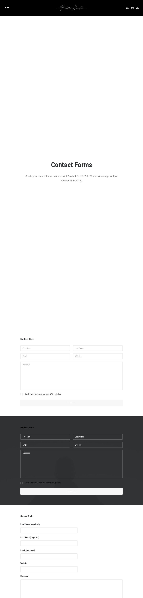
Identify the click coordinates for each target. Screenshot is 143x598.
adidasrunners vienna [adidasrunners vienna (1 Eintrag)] (122, 532)
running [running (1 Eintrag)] (123, 559)
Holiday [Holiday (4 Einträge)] (130, 541)
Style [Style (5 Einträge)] (133, 568)
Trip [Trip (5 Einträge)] (115, 577)
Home (7, 8)
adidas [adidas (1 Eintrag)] (116, 528)
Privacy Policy (56, 136)
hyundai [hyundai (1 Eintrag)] (125, 546)
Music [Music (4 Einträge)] (116, 555)
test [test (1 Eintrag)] (122, 572)
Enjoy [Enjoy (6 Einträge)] (124, 537)
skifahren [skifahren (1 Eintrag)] (123, 563)
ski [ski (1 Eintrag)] (115, 563)
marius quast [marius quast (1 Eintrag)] (125, 550)
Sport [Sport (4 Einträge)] (126, 568)
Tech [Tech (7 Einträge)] (115, 572)
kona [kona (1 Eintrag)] (133, 546)
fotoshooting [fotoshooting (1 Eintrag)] (119, 541)
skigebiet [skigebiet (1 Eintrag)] (117, 568)
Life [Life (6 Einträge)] (115, 550)
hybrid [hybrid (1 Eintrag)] (116, 546)
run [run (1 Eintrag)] (115, 559)
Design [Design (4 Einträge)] (116, 537)
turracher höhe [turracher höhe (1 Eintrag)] (126, 577)
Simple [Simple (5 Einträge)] (132, 559)
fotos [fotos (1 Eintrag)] (132, 537)
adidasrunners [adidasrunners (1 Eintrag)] (128, 528)
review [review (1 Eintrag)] (132, 555)
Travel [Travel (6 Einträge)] (129, 572)
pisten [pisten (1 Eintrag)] (124, 555)
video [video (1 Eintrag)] (116, 581)
